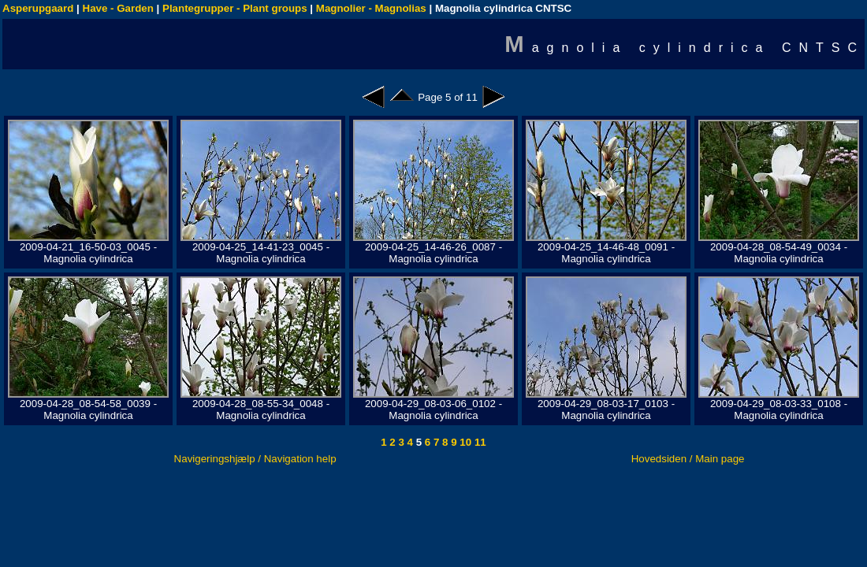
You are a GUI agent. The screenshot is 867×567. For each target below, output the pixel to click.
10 (464, 442)
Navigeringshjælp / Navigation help (255, 459)
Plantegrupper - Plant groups (234, 8)
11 (478, 442)
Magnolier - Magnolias (371, 8)
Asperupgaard (37, 8)
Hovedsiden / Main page (688, 459)
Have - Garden (118, 8)
